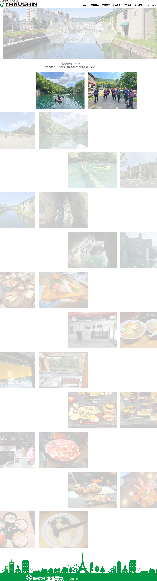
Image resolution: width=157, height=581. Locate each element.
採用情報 (127, 5)
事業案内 (95, 5)
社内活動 (116, 5)
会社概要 (138, 5)
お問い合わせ (151, 5)
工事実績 (106, 5)
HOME (85, 5)
